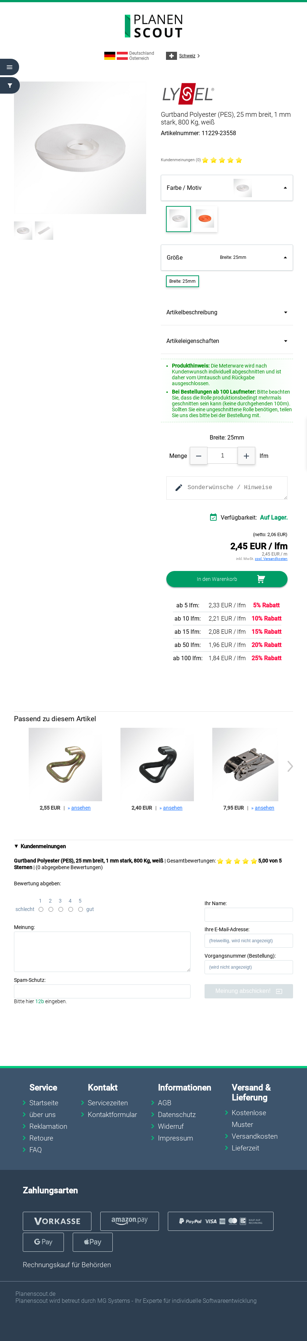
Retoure (41, 1138)
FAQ (35, 1150)
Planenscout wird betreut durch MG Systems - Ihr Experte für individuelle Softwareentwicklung (136, 1300)
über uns (42, 1114)
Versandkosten (255, 1136)
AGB (164, 1103)
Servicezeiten (108, 1103)
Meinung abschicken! (249, 991)
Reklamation (48, 1126)
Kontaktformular (112, 1114)
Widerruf (171, 1126)
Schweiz (184, 56)
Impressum (175, 1138)
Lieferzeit (245, 1148)
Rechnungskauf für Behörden (67, 1265)
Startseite (43, 1103)
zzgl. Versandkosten (271, 559)
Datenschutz (177, 1114)
